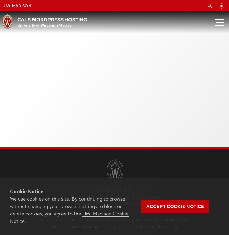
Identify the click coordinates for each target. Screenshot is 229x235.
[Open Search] (210, 6)
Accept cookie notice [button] (175, 206)
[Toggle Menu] (219, 22)
